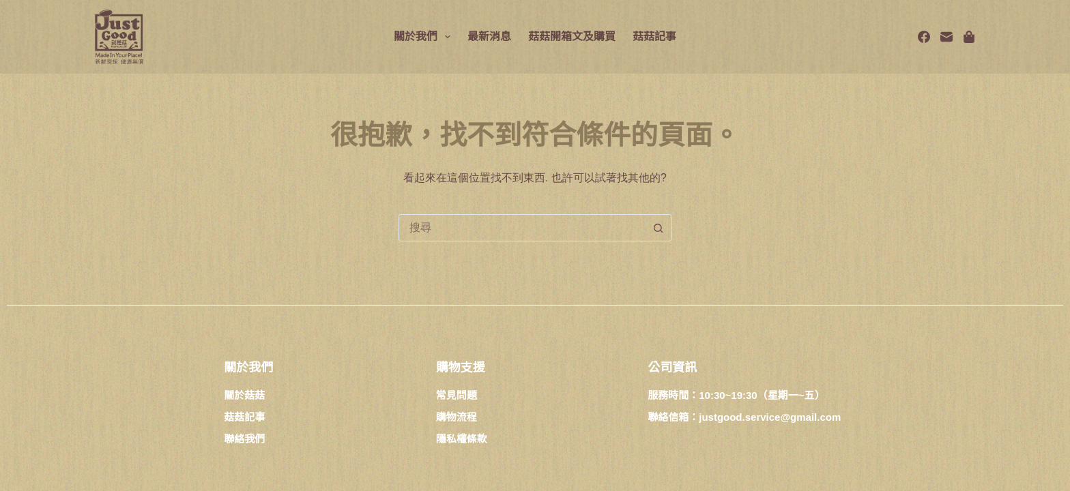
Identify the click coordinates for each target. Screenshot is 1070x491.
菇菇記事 (654, 36)
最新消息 (489, 36)
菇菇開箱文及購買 (572, 36)
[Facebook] (924, 37)
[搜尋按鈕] (658, 228)
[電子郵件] (946, 37)
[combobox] (522, 227)
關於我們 (425, 37)
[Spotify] (969, 37)
